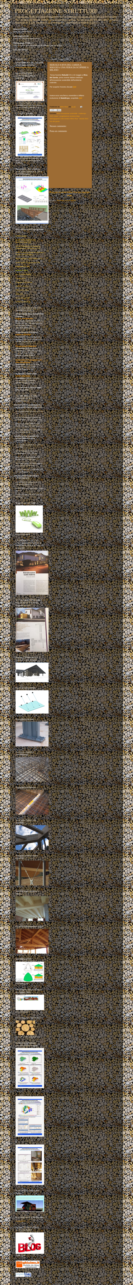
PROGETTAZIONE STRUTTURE (56, 11)
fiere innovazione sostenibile (67, 113)
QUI (74, 87)
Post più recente (58, 192)
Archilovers (20, 1221)
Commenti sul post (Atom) (66, 200)
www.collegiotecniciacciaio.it (26, 67)
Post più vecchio (81, 192)
